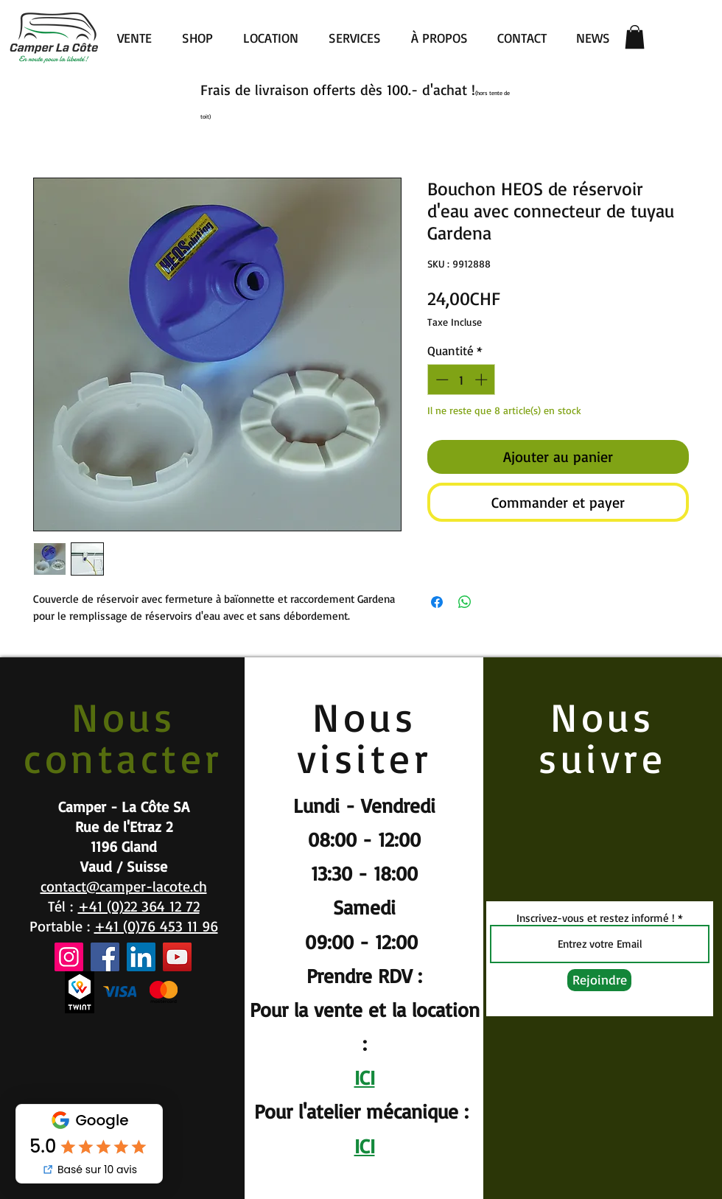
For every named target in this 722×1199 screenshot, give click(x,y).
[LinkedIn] (141, 957)
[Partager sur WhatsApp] (465, 602)
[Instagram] (69, 957)
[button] (635, 37)
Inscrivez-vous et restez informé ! (595, 917)
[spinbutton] (462, 379)
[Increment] (483, 379)
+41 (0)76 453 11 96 (156, 926)
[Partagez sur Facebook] (437, 602)
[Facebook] (105, 957)
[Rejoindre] (599, 980)
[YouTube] (177, 957)
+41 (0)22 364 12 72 (139, 906)
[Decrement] (441, 379)
